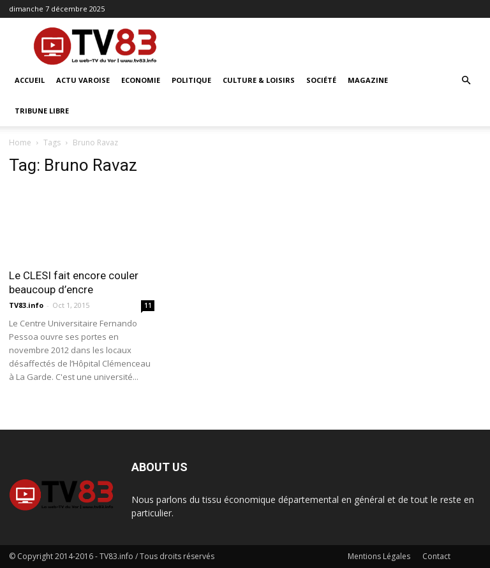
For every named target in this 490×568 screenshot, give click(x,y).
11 (148, 305)
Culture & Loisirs (259, 80)
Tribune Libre (42, 110)
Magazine (368, 80)
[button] (465, 81)
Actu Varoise (83, 80)
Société (321, 80)
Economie (140, 80)
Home (20, 142)
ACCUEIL (30, 80)
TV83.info (26, 305)
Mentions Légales (379, 556)
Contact (436, 556)
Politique (191, 80)
